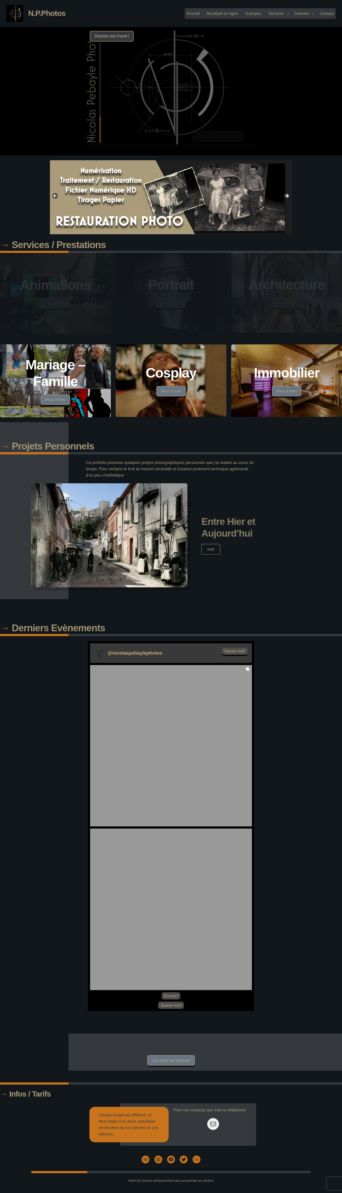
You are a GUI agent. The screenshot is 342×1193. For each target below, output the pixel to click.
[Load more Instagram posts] (171, 995)
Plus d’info (55, 399)
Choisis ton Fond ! (111, 36)
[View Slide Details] (171, 197)
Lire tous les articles (171, 1060)
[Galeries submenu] (313, 13)
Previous (55, 196)
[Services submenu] (288, 13)
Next (286, 196)
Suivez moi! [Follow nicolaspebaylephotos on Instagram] (234, 651)
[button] (171, 746)
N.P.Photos (46, 13)
